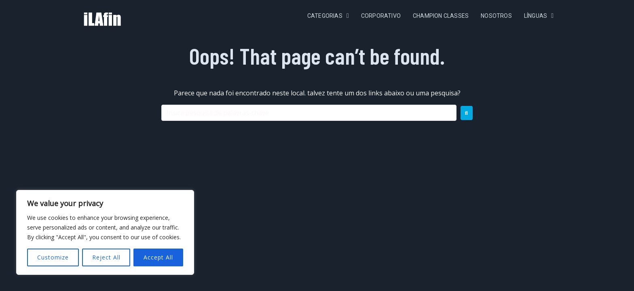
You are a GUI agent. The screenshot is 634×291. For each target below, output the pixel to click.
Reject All (106, 257)
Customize (53, 257)
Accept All (158, 257)
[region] (105, 232)
